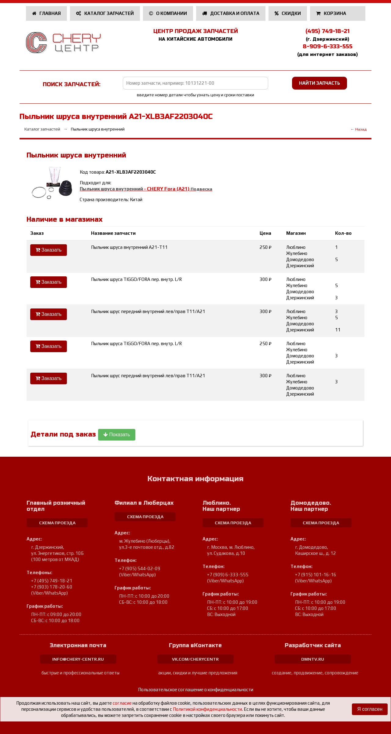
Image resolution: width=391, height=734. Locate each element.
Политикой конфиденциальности (207, 709)
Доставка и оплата (230, 13)
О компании (168, 13)
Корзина (331, 13)
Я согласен (369, 709)
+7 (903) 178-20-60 (51, 586)
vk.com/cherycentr (195, 659)
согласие (122, 703)
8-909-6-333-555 (328, 46)
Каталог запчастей (105, 13)
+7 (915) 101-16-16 (315, 574)
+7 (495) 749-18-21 (51, 580)
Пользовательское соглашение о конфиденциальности (195, 689)
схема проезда (57, 522)
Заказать (48, 250)
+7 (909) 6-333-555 (227, 574)
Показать (116, 434)
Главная (46, 13)
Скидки (288, 13)
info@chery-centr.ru (78, 659)
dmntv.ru (312, 659)
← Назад (358, 129)
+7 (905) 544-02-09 (139, 568)
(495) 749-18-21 (327, 31)
